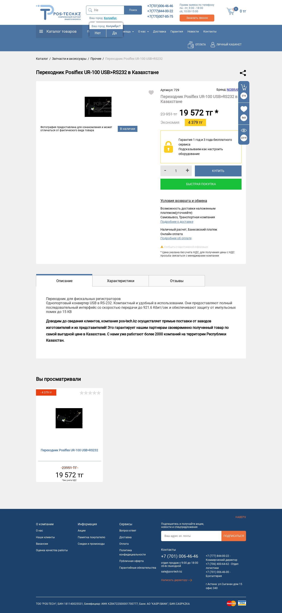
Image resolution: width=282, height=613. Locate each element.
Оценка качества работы (52, 550)
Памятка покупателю (91, 537)
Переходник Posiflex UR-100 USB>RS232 (69, 450)
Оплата (124, 543)
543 (244, 117)
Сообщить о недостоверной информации (186, 247)
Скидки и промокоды (91, 543)
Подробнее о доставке (176, 221)
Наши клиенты (45, 537)
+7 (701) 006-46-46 (179, 556)
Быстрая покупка (201, 184)
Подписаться (234, 536)
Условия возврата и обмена (183, 201)
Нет (98, 33)
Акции (82, 530)
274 (244, 95)
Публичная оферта (131, 561)
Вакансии (42, 543)
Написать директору (176, 580)
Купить (218, 171)
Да (114, 33)
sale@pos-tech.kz (171, 571)
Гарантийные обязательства (137, 567)
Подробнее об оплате (176, 238)
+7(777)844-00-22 (160, 11)
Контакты (210, 31)
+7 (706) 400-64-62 (217, 564)
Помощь (126, 31)
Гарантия (176, 31)
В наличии (127, 129)
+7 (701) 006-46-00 (217, 572)
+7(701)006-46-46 (160, 6)
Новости (193, 31)
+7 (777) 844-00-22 (217, 555)
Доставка (159, 31)
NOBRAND (234, 89)
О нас (143, 31)
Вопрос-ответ (127, 530)
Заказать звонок (197, 17)
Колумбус (110, 18)
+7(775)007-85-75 (160, 17)
